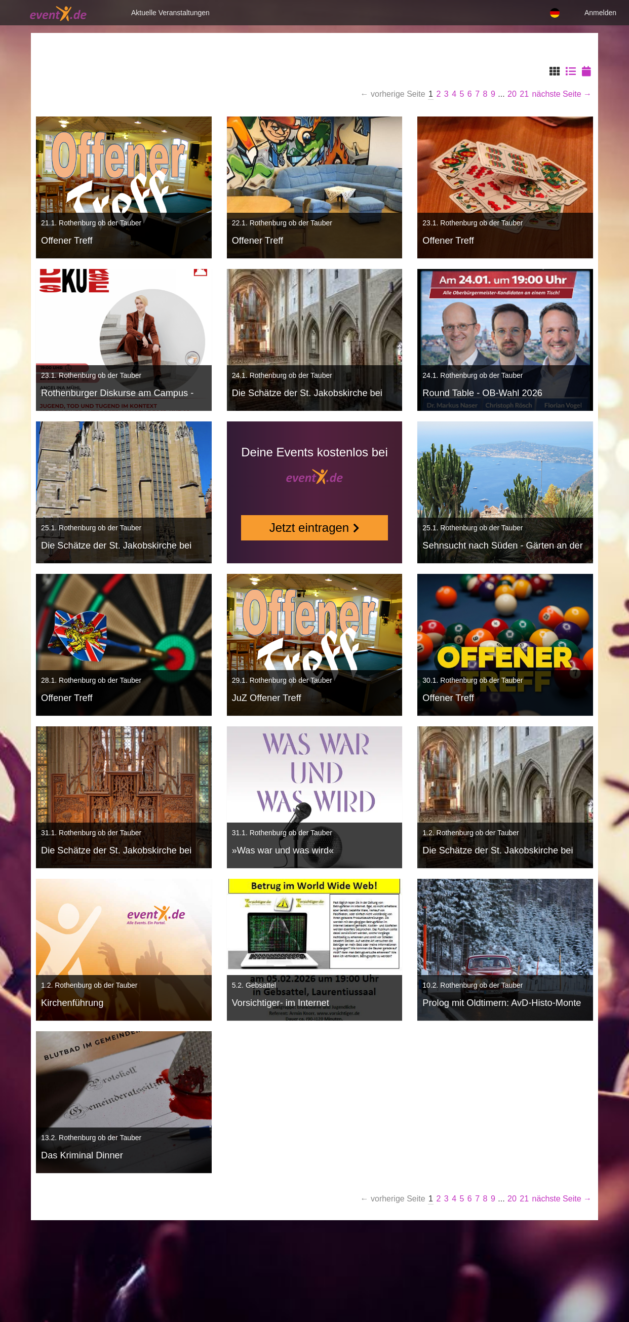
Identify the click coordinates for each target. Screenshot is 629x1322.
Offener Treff (66, 241)
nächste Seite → (562, 94)
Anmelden (600, 13)
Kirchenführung (72, 1003)
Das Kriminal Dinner (82, 1155)
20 (512, 94)
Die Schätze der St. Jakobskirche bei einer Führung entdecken (307, 394)
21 (524, 94)
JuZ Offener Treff (266, 698)
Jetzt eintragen (309, 527)
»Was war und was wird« (283, 850)
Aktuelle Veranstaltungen (170, 13)
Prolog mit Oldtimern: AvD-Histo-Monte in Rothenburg (501, 1004)
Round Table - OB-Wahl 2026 (482, 393)
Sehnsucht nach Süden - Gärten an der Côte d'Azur (502, 546)
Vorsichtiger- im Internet (280, 1003)
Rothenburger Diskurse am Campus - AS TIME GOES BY (117, 394)
